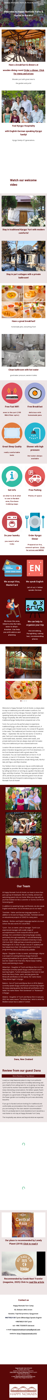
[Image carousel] (23, 691)
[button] (2, 2)
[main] (23, 13)
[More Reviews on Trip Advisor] (23, 1076)
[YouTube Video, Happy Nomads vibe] (23, 160)
